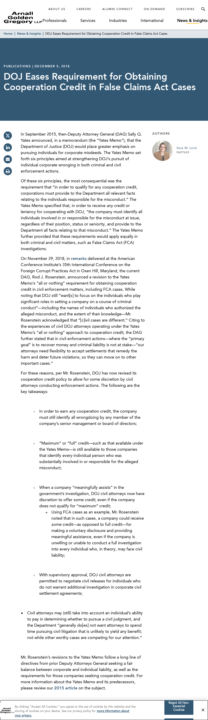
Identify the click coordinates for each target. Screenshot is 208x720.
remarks (79, 259)
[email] (8, 159)
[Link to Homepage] (23, 17)
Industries (118, 21)
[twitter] (8, 135)
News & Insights (192, 21)
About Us (57, 9)
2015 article (65, 688)
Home (8, 33)
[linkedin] (8, 147)
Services (87, 21)
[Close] (203, 712)
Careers (83, 9)
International (152, 21)
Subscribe (185, 9)
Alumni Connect (117, 9)
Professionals (54, 21)
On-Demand (154, 9)
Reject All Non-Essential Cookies (179, 708)
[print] (8, 171)
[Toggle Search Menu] (203, 9)
